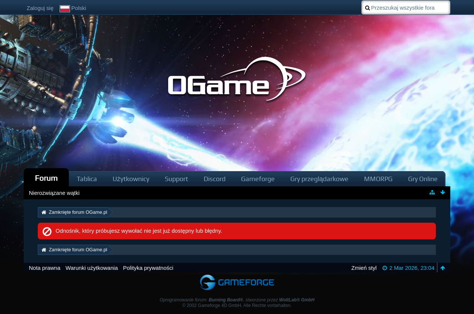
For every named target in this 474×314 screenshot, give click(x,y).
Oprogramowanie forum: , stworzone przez (237, 299)
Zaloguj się (40, 8)
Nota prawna (44, 268)
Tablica (87, 179)
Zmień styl (364, 268)
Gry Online (423, 179)
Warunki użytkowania (92, 268)
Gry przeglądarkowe (319, 179)
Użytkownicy (131, 179)
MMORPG (378, 179)
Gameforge (258, 179)
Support (176, 179)
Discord (215, 179)
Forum (46, 178)
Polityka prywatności (148, 268)
